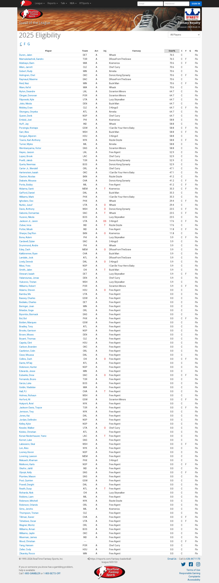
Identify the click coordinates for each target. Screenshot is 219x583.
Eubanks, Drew (26, 375)
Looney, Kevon (26, 452)
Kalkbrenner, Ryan (28, 253)
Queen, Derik (25, 115)
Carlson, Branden (28, 346)
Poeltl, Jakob (25, 160)
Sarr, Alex (24, 132)
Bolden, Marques (27, 322)
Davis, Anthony (26, 209)
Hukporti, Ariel (26, 403)
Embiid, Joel (25, 120)
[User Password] (176, 3)
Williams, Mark (26, 197)
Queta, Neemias (27, 164)
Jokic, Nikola (25, 103)
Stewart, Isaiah (26, 274)
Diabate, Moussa (27, 180)
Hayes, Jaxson (26, 152)
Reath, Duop (25, 488)
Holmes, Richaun (27, 395)
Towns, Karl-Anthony (29, 140)
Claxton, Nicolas (27, 176)
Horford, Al (24, 399)
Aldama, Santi (26, 188)
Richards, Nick (26, 492)
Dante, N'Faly (25, 363)
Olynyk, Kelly (25, 472)
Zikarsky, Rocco (27, 553)
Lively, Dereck (26, 261)
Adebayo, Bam (26, 63)
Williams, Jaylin (27, 533)
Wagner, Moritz (27, 525)
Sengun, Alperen (27, 136)
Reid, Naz (24, 83)
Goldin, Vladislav (27, 387)
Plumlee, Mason (27, 476)
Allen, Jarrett (26, 67)
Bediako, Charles (27, 302)
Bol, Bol (23, 318)
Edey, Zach (24, 249)
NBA (73, 3)
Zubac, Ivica (25, 225)
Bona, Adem (25, 237)
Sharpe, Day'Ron (27, 233)
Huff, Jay (24, 124)
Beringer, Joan (26, 306)
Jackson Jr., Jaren (28, 221)
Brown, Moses (26, 334)
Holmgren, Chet (27, 75)
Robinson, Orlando (28, 505)
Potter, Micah (26, 229)
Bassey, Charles (27, 298)
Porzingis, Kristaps (28, 128)
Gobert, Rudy (25, 71)
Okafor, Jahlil (26, 468)
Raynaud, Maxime (28, 79)
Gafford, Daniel (27, 192)
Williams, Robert (27, 286)
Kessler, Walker (26, 428)
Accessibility (194, 579)
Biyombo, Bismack (28, 314)
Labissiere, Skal (27, 444)
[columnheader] (48, 51)
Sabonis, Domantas (29, 213)
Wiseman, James (28, 537)
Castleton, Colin (27, 351)
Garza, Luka (25, 383)
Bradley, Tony (26, 326)
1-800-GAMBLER (31, 573)
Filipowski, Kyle (26, 99)
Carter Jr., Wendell (28, 168)
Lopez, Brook (26, 156)
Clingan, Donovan (28, 95)
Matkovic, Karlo (27, 464)
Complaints (194, 576)
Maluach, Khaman (28, 460)
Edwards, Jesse (27, 371)
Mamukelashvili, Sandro (31, 59)
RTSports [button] (85, 3)
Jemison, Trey (26, 411)
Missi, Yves (24, 265)
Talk (64, 3)
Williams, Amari (27, 529)
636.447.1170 (193, 559)
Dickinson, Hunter (28, 367)
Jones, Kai (24, 415)
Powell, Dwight (26, 484)
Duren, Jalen (25, 55)
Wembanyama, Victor (30, 148)
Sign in (196, 3)
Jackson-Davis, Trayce (30, 407)
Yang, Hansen (26, 545)
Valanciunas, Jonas (29, 278)
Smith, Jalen (25, 269)
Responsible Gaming (189, 573)
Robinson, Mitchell (28, 501)
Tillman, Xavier (26, 517)
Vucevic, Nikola (26, 217)
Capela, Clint (25, 342)
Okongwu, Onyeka (28, 111)
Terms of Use (193, 570)
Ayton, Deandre (27, 91)
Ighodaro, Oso (26, 201)
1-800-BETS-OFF (51, 573)
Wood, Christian (27, 541)
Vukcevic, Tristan (27, 282)
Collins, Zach (25, 359)
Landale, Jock (26, 257)
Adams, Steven (27, 290)
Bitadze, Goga (26, 310)
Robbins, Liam (26, 496)
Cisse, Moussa (26, 355)
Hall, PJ (23, 391)
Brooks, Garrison (27, 330)
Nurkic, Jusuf (26, 205)
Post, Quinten (26, 480)
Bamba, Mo (25, 294)
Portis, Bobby (26, 184)
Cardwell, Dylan (27, 241)
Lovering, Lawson (28, 456)
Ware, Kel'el (25, 87)
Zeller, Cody (25, 549)
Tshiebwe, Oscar (27, 521)
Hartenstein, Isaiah (28, 172)
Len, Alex (23, 448)
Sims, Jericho (26, 509)
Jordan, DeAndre (28, 419)
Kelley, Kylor (25, 423)
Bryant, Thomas (27, 338)
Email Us (172, 559)
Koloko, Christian (27, 432)
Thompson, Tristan (29, 513)
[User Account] (150, 3)
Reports (53, 3)
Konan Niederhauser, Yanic (32, 436)
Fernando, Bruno (27, 379)
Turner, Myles (26, 144)
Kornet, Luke (25, 440)
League (40, 3)
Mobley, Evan (26, 107)
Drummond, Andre (28, 245)
